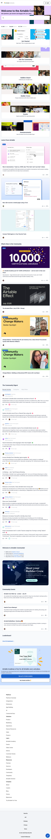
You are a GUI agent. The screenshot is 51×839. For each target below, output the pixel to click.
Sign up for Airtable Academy (25, 676)
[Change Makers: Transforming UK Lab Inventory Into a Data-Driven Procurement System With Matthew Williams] (25, 331)
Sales (7, 732)
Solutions (8, 716)
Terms (25, 829)
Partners (8, 763)
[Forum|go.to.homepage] (9, 3)
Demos (8, 751)
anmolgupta (8, 394)
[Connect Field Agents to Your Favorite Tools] (25, 225)
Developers (9, 769)
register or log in (16, 551)
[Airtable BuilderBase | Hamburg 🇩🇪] (25, 625)
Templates (9, 775)
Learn (7, 738)
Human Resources (11, 729)
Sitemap (25, 821)
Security (26, 813)
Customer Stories (10, 754)
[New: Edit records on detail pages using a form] (25, 193)
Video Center (9, 747)
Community (9, 772)
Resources (9, 760)
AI (6, 710)
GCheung (7, 511)
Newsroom (9, 797)
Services (8, 766)
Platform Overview (11, 698)
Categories (16, 389)
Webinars (8, 757)
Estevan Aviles (8, 482)
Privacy (25, 825)
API (25, 817)
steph (6, 467)
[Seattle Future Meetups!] (25, 611)
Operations (9, 726)
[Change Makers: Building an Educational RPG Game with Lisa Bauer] (25, 363)
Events (8, 744)
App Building (9, 707)
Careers (8, 788)
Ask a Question (17, 556)
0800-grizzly (8, 526)
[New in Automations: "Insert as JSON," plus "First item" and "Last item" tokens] (25, 159)
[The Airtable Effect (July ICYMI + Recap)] (25, 299)
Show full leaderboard (9, 641)
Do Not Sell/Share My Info (25, 833)
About (7, 785)
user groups (16, 555)
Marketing (9, 723)
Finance (8, 735)
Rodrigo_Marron (9, 497)
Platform (8, 695)
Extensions (9, 704)
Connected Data (10, 713)
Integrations (9, 701)
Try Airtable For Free (11, 800)
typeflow (7, 423)
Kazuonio (7, 409)
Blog (7, 791)
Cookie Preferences (25, 836)
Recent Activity (6, 389)
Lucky (6, 438)
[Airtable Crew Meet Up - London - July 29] (25, 597)
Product (8, 719)
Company (8, 781)
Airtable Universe (10, 779)
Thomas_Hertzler (9, 453)
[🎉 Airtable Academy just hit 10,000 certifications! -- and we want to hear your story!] (25, 264)
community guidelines (18, 553)
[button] (48, 836)
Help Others (24, 389)
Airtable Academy (11, 741)
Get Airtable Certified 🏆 (25, 680)
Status (8, 794)
